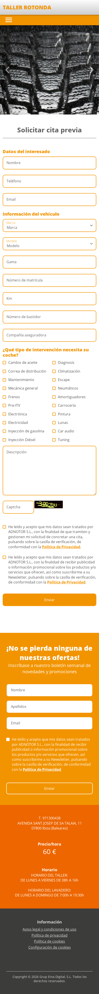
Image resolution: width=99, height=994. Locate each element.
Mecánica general (20, 388)
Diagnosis (63, 362)
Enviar (49, 599)
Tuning (61, 439)
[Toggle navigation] (9, 20)
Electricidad (15, 422)
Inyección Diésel (19, 439)
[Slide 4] (57, 107)
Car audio (63, 431)
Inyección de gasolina (23, 431)
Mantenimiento (18, 379)
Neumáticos (65, 388)
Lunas (60, 422)
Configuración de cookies (49, 947)
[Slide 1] (46, 107)
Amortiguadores (69, 396)
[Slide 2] (49, 107)
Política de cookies (49, 941)
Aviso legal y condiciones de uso (49, 929)
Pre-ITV (12, 405)
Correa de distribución (24, 371)
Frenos (11, 396)
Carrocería (64, 405)
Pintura (61, 414)
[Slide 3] (53, 107)
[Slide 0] (42, 107)
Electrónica (15, 414)
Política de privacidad (49, 935)
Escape (61, 379)
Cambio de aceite (20, 362)
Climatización (66, 371)
